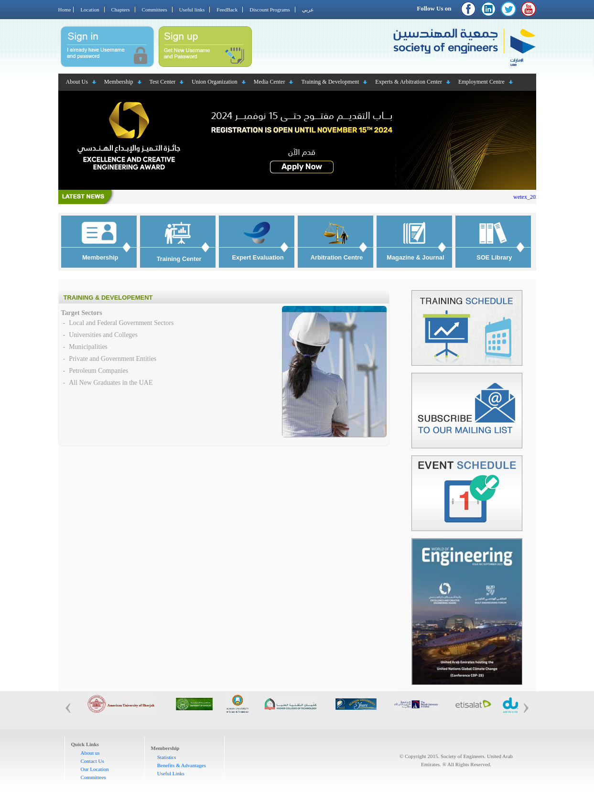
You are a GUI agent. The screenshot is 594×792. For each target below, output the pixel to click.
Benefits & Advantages (181, 765)
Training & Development (330, 81)
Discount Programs (269, 9)
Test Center (163, 81)
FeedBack (227, 9)
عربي (308, 9)
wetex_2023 (533, 197)
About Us (77, 81)
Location (89, 9)
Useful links (192, 9)
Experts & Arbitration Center (408, 81)
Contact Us (92, 761)
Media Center (269, 81)
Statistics (166, 757)
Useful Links (170, 773)
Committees (154, 9)
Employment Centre (481, 81)
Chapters (120, 9)
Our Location (95, 769)
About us (90, 753)
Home (64, 9)
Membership (118, 81)
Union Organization (214, 81)
